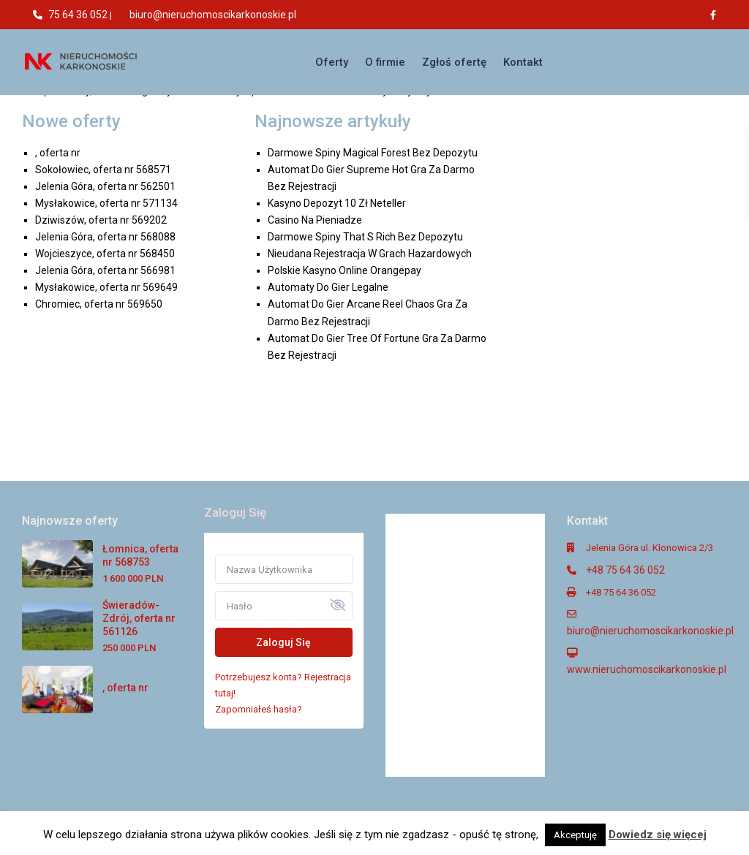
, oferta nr (57, 153)
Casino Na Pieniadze (315, 220)
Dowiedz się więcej (658, 834)
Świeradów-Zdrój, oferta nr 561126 (139, 618)
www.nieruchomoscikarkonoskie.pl (646, 669)
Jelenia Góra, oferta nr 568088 (105, 237)
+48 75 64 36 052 (625, 570)
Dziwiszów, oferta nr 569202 (101, 220)
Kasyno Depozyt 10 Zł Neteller (337, 203)
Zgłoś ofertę (454, 62)
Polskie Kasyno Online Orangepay (344, 270)
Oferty (331, 62)
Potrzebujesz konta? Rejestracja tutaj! (283, 685)
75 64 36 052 (78, 14)
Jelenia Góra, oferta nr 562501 (105, 186)
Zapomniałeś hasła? (258, 709)
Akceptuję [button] (575, 834)
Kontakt (523, 62)
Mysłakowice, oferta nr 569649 (106, 287)
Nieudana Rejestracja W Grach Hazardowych (370, 253)
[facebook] (717, 14)
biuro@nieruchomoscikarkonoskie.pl (212, 14)
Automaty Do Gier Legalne (328, 287)
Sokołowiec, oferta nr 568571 (103, 169)
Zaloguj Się (283, 642)
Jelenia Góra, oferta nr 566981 (105, 270)
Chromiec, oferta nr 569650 (98, 304)
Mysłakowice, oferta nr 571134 (106, 203)
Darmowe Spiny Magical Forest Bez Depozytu (373, 153)
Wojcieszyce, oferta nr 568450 (105, 253)
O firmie (385, 62)
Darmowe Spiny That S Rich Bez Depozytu (365, 237)
